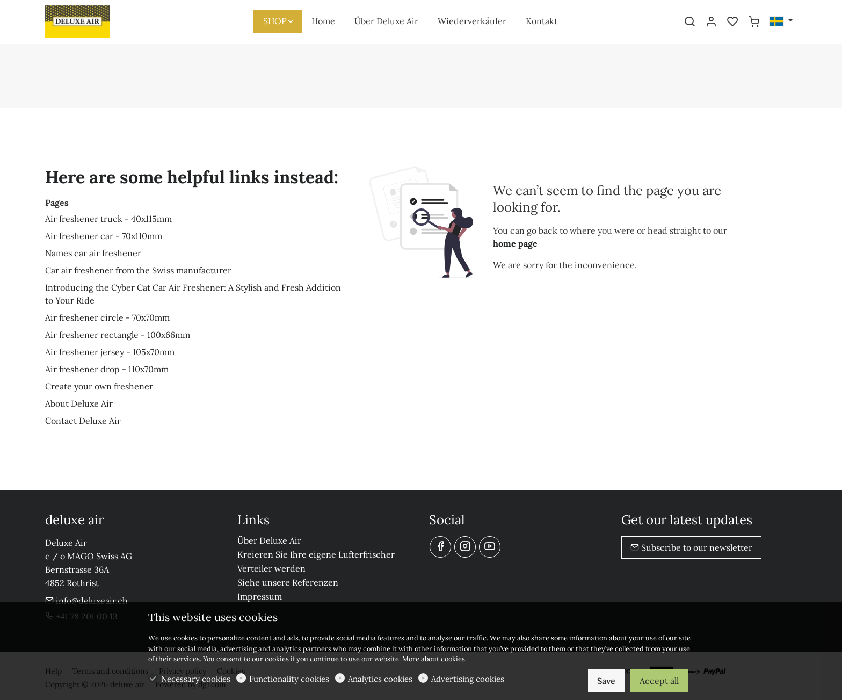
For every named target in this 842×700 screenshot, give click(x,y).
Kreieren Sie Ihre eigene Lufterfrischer (316, 554)
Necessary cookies (195, 679)
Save (606, 680)
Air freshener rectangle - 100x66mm (117, 334)
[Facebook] (440, 547)
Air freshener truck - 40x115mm (108, 218)
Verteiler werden (271, 568)
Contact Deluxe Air (83, 420)
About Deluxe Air (79, 403)
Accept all (659, 680)
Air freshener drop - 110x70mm (107, 369)
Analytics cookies (380, 679)
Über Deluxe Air (269, 540)
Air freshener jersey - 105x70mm (110, 352)
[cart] (754, 22)
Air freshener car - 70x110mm (103, 235)
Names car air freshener (93, 253)
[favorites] (732, 22)
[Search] (689, 22)
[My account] (711, 22)
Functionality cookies (289, 679)
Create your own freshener (99, 386)
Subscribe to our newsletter (691, 547)
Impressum (259, 596)
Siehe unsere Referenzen (287, 582)
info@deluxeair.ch (86, 600)
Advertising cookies (467, 679)
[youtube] (489, 547)
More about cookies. (434, 658)
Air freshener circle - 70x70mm (107, 317)
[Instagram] (465, 547)
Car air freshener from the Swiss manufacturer (138, 270)
